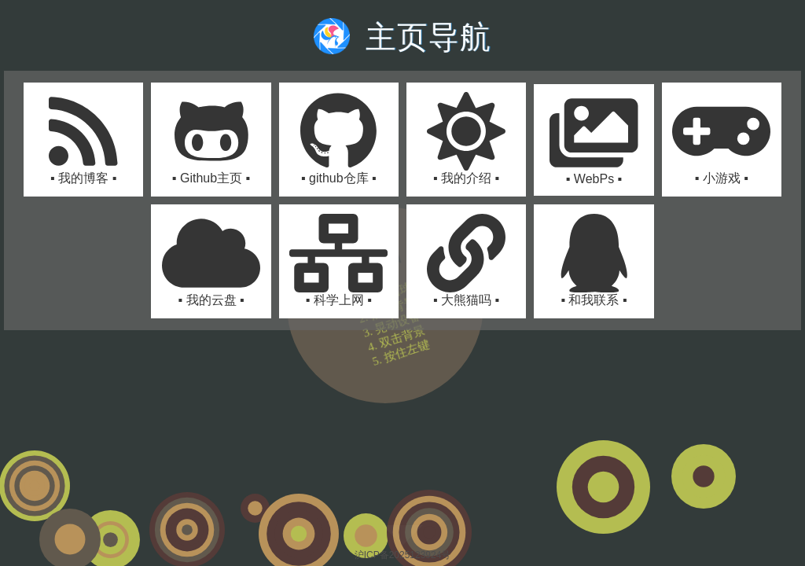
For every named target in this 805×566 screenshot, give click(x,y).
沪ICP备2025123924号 (403, 554)
